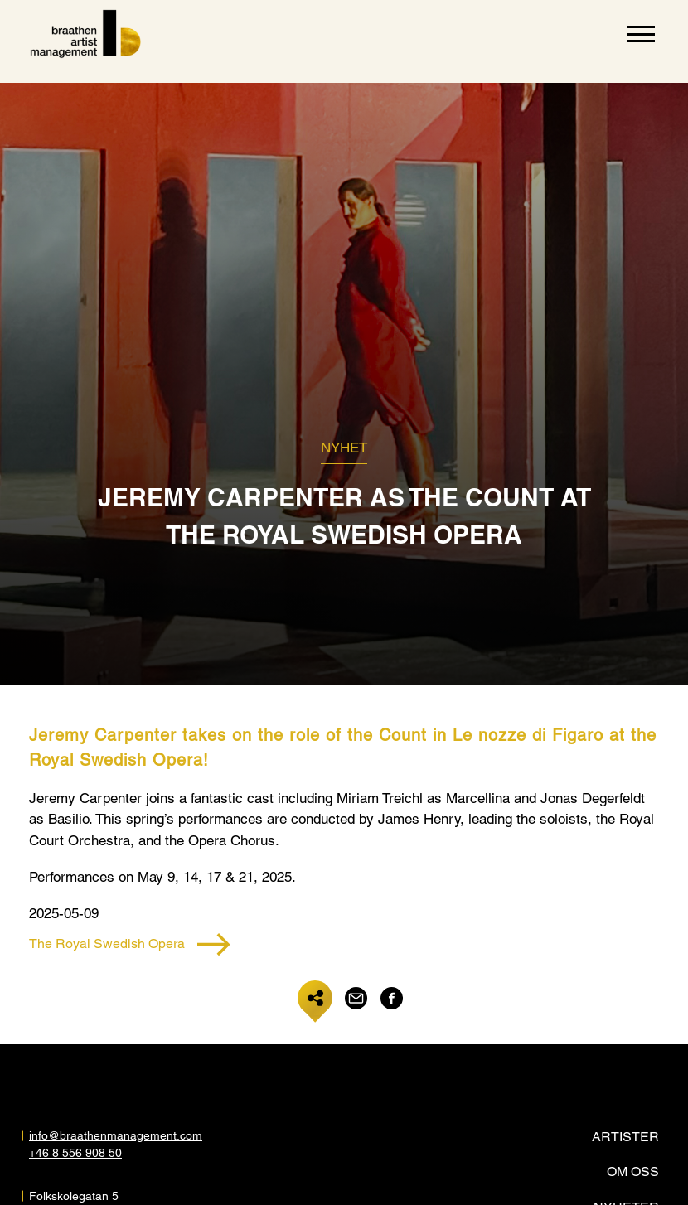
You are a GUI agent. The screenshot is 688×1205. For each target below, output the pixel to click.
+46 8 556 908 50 (75, 1152)
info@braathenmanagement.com (115, 1135)
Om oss (633, 1171)
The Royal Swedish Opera (129, 944)
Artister (625, 1137)
